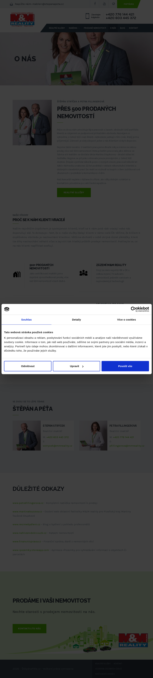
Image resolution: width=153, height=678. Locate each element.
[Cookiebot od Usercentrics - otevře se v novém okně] (133, 309)
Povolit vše (125, 366)
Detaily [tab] (76, 319)
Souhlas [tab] (26, 319)
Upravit (76, 366)
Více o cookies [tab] (126, 319)
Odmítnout (27, 366)
